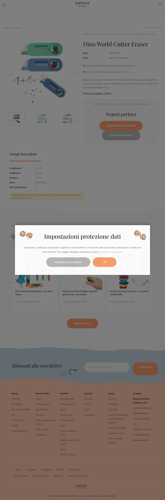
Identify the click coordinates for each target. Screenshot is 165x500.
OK (104, 262)
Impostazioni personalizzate (68, 262)
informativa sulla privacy (111, 252)
